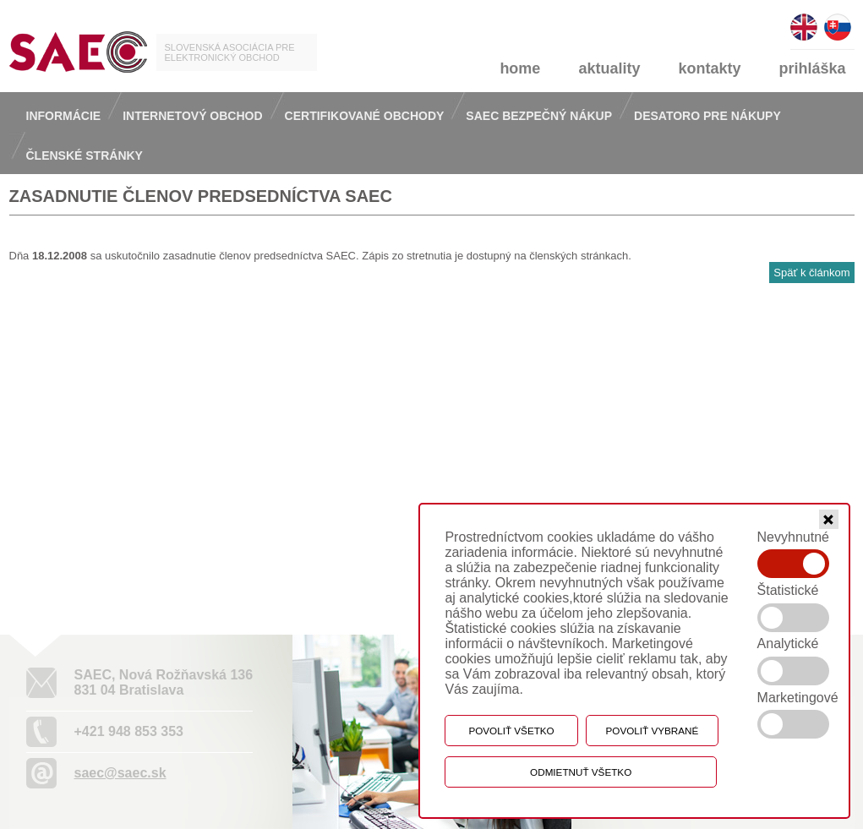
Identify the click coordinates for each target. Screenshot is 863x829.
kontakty (709, 68)
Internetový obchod (192, 116)
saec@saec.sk (120, 773)
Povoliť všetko (511, 730)
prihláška (811, 68)
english (803, 20)
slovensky (837, 20)
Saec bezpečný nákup (539, 116)
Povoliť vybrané (652, 730)
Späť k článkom (811, 272)
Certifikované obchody (365, 116)
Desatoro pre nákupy (707, 116)
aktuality (609, 68)
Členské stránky (84, 155)
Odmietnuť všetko (580, 771)
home (520, 68)
